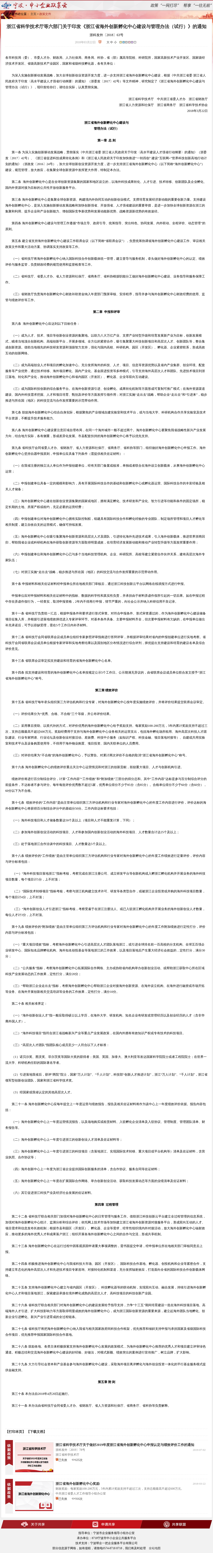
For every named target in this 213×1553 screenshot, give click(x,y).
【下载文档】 (36, 1431)
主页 (33, 14)
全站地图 (155, 1548)
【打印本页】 (15, 1431)
